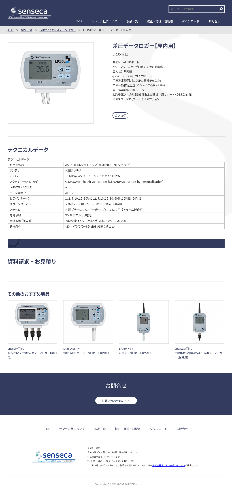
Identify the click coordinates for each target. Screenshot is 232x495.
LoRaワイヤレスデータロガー (58, 30)
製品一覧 (132, 21)
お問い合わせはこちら (116, 400)
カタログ (120, 115)
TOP (79, 21)
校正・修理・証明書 (160, 21)
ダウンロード (190, 21)
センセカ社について (104, 21)
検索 (221, 8)
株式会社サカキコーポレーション (168, 465)
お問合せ (214, 21)
